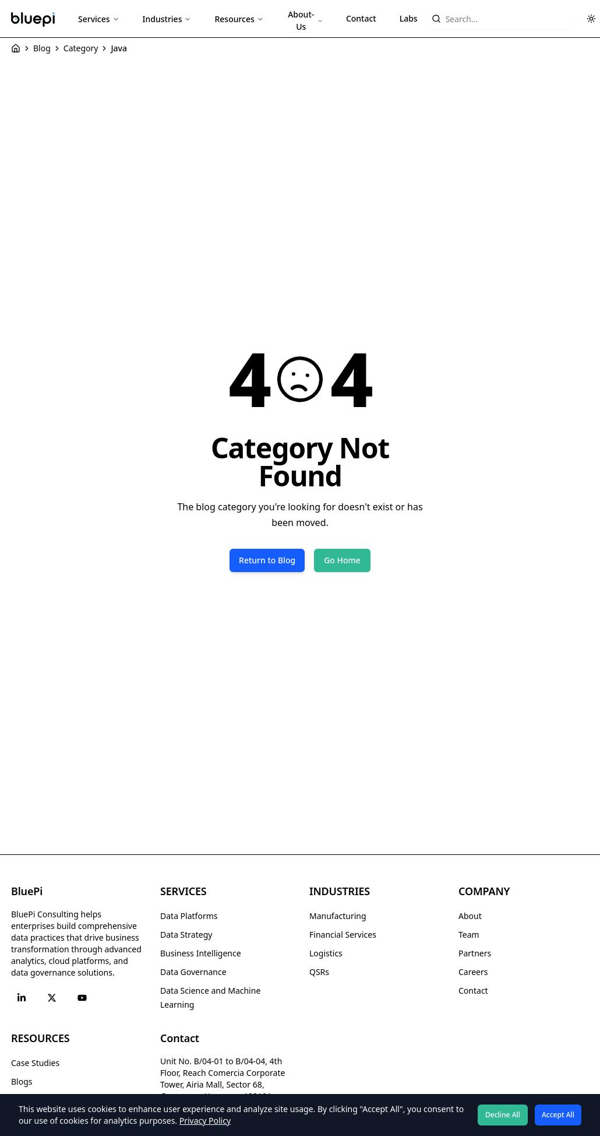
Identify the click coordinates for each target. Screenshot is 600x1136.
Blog (42, 48)
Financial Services (342, 934)
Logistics (326, 953)
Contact (361, 18)
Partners (474, 953)
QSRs (319, 971)
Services (98, 18)
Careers (473, 971)
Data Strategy (186, 934)
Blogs (22, 1081)
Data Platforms (188, 915)
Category (80, 48)
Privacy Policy (205, 1120)
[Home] (15, 48)
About (470, 915)
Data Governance (193, 971)
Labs (409, 18)
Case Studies (35, 1062)
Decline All (502, 1115)
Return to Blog (267, 560)
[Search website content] (499, 18)
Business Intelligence (200, 953)
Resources (238, 18)
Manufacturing (337, 915)
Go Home (342, 560)
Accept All (558, 1115)
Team (468, 934)
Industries (167, 18)
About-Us (305, 20)
